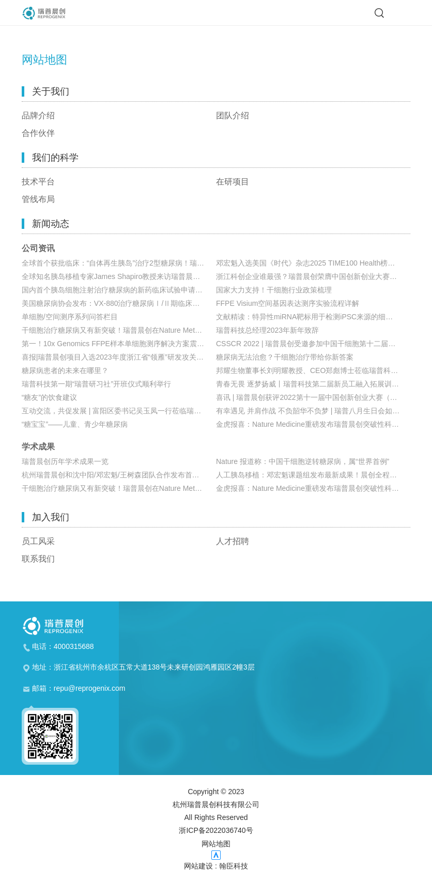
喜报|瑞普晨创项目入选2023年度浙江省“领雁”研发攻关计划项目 (119, 357)
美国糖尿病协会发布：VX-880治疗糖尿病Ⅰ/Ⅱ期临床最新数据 (119, 303)
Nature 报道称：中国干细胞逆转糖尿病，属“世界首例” (302, 461)
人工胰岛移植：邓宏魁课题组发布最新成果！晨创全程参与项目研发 (313, 475)
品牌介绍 (38, 115)
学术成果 (38, 447)
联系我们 (38, 559)
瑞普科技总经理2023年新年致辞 (267, 330)
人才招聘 (232, 541)
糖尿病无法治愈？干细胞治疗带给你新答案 (284, 357)
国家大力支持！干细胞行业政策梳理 (274, 290)
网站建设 (198, 866)
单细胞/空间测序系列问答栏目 (70, 317)
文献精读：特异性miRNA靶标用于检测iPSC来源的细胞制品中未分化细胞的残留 (313, 317)
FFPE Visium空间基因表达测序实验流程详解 (287, 303)
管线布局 (38, 199)
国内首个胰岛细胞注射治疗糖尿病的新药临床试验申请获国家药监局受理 (119, 290)
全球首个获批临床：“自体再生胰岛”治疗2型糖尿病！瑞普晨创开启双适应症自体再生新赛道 (119, 263)
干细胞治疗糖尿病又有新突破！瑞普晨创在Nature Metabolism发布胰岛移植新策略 (119, 330)
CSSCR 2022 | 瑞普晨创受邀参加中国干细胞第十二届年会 (309, 343)
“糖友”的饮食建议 (49, 397)
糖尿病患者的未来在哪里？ (65, 370)
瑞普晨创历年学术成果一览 (65, 461)
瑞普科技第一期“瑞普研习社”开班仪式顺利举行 (96, 384)
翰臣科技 (233, 866)
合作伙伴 (38, 133)
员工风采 (38, 541)
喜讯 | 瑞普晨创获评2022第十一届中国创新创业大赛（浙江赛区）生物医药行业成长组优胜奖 (313, 397)
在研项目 (232, 181)
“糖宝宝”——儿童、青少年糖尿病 (75, 424)
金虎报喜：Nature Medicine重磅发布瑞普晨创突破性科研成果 (313, 424)
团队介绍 (232, 115)
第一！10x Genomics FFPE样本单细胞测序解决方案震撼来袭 (119, 343)
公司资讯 (38, 248)
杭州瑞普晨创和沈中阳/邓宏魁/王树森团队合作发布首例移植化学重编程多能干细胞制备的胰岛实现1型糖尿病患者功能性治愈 (119, 475)
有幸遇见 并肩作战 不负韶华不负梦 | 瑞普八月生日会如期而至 (313, 411)
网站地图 (216, 844)
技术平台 (38, 181)
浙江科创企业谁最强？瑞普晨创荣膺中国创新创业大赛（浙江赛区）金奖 (313, 276)
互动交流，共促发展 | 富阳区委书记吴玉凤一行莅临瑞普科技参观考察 (119, 411)
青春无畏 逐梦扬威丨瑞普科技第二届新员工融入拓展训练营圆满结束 (313, 384)
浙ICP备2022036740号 (216, 830)
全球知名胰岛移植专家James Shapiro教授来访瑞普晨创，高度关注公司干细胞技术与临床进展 (119, 276)
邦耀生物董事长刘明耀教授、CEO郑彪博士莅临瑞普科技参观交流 (313, 370)
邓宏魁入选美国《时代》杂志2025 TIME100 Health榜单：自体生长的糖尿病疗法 (313, 263)
